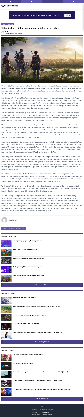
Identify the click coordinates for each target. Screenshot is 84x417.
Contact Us (45, 412)
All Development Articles (42, 285)
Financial (4, 228)
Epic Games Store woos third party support (26, 323)
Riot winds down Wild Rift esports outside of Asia (28, 354)
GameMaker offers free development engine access (28, 258)
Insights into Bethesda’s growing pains (24, 297)
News (3, 24)
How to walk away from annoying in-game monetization (29, 315)
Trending (11, 228)
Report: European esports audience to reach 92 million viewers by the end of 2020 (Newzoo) (40, 372)
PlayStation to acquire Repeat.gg (23, 363)
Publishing (10, 24)
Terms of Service (47, 414)
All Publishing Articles (42, 342)
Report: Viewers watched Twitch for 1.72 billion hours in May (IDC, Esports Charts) (37, 380)
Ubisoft (24, 228)
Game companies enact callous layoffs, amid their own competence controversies (37, 332)
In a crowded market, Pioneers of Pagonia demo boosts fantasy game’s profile (36, 306)
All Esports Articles (42, 398)
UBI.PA (18, 228)
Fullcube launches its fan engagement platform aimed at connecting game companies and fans (41, 389)
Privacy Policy (36, 414)
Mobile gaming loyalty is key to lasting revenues (27, 241)
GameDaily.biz (34, 409)
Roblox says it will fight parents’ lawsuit (25, 249)
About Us (34, 412)
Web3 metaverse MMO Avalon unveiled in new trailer (28, 275)
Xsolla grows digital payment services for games (27, 267)
